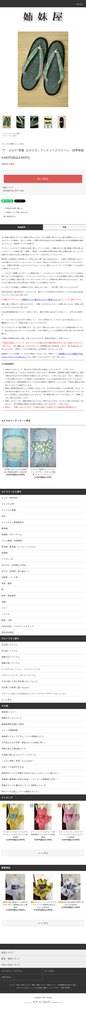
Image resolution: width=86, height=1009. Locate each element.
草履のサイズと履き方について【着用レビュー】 (41, 300)
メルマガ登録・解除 (39, 988)
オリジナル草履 (14, 133)
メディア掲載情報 (9, 730)
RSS (62, 988)
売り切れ (43, 178)
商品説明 (21, 227)
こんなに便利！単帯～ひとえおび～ (17, 761)
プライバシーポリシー (24, 988)
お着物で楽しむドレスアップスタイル (18, 755)
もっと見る (13, 135)
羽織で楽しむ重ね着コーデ (13, 748)
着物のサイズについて (11, 718)
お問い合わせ (6, 977)
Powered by (43, 1002)
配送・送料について (38, 985)
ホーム (5, 133)
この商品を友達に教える (11, 208)
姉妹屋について (8, 712)
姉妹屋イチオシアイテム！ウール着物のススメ (22, 736)
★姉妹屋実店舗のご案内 (12, 724)
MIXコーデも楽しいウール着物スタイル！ (20, 791)
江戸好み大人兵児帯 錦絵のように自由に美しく (23, 742)
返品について (8, 187)
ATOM (67, 988)
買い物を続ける (8, 216)
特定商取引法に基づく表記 (13, 191)
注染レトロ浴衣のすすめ (12, 767)
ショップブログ (54, 988)
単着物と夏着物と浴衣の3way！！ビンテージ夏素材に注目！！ (30, 779)
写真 (64, 227)
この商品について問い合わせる (14, 212)
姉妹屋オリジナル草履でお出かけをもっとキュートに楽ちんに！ (30, 773)
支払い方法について (23, 985)
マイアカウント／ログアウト (11, 971)
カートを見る (49, 971)
